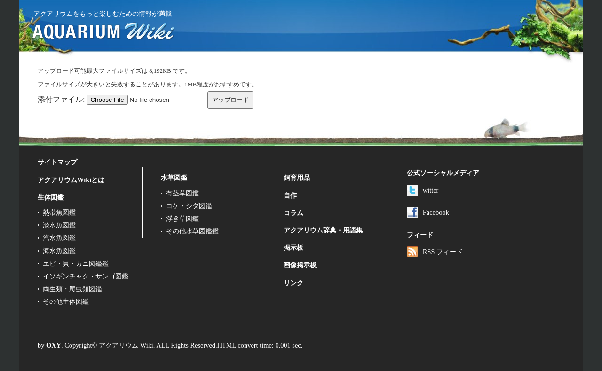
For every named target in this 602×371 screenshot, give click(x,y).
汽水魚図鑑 (59, 237)
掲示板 (293, 247)
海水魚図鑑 (59, 251)
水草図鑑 (174, 177)
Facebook (428, 212)
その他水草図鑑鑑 (192, 231)
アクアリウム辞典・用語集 (323, 230)
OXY (53, 345)
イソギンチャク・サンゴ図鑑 (85, 276)
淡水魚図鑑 (59, 225)
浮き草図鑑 (182, 218)
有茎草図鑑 (182, 193)
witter (423, 190)
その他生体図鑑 (66, 301)
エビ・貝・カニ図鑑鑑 (76, 263)
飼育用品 (297, 177)
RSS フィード (435, 251)
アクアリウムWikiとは (71, 180)
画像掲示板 (300, 265)
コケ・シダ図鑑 (189, 205)
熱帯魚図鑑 (59, 212)
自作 (290, 195)
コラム (293, 212)
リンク (293, 282)
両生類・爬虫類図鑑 (72, 289)
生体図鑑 (51, 197)
